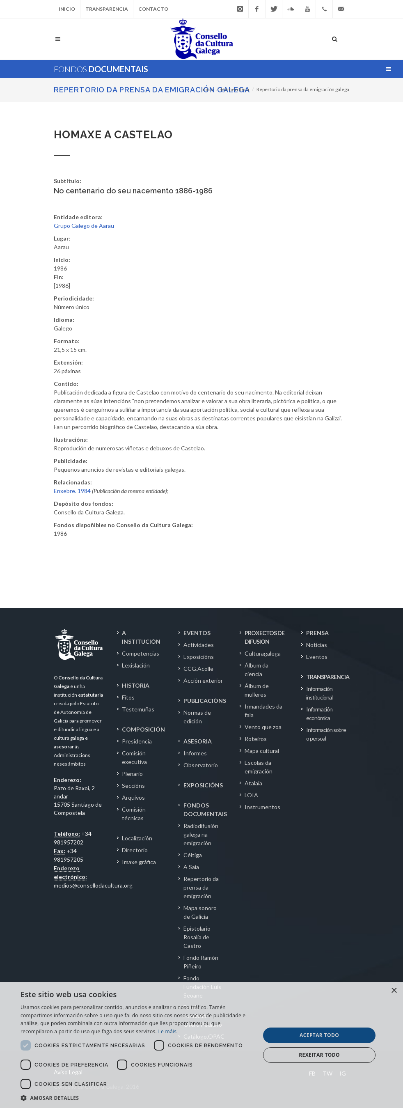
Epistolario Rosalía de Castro (197, 937)
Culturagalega (263, 653)
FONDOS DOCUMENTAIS (205, 809)
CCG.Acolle (198, 668)
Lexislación (136, 665)
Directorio (135, 849)
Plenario (132, 773)
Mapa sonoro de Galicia (200, 912)
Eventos (316, 656)
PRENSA (317, 632)
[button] (137, 1098)
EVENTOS (197, 632)
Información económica (319, 713)
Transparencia (106, 9)
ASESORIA (197, 741)
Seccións (133, 785)
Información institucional (319, 693)
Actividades (198, 644)
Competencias (140, 653)
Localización (137, 838)
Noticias (316, 644)
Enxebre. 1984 (72, 490)
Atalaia (253, 783)
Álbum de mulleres (257, 690)
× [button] (394, 991)
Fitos (128, 697)
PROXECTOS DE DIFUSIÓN (264, 637)
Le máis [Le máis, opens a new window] (167, 1031)
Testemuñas (138, 709)
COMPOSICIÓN (143, 729)
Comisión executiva (134, 757)
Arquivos (133, 797)
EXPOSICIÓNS (203, 785)
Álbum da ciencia (256, 669)
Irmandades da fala (263, 710)
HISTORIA (135, 685)
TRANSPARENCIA (327, 676)
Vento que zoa (263, 726)
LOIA (251, 794)
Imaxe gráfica (139, 861)
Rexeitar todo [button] (319, 1054)
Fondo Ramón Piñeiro (200, 962)
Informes (195, 753)
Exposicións (198, 656)
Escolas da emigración (258, 767)
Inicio (67, 9)
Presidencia (137, 741)
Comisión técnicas (134, 813)
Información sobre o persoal (326, 734)
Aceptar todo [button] (319, 1035)
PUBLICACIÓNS (204, 700)
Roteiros (256, 738)
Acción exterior (203, 680)
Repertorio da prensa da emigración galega (152, 89)
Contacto (153, 9)
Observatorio (200, 765)
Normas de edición (197, 717)
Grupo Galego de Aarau (84, 225)
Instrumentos (262, 806)
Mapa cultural (262, 750)
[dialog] (201, 1045)
